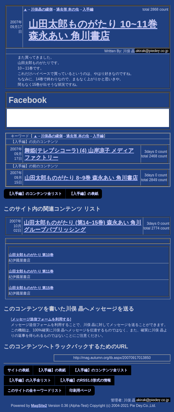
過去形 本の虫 (67, 9)
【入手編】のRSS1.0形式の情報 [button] (84, 380)
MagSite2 (39, 405)
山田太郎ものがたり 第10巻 (31, 255)
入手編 (87, 9)
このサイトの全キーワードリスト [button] (34, 390)
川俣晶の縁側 (42, 9)
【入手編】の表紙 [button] (83, 193)
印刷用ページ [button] (80, 390)
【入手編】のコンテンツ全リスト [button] (34, 193)
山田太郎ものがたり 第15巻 (31, 288)
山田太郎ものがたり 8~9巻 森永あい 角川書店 (81, 178)
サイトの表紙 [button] (18, 370)
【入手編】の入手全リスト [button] (29, 380)
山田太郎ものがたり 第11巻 (31, 271)
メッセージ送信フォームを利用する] (41, 319)
